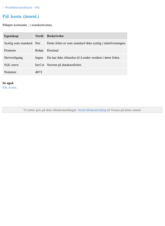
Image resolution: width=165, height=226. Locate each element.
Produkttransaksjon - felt (22, 7)
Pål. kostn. (10, 87)
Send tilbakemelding (92, 110)
